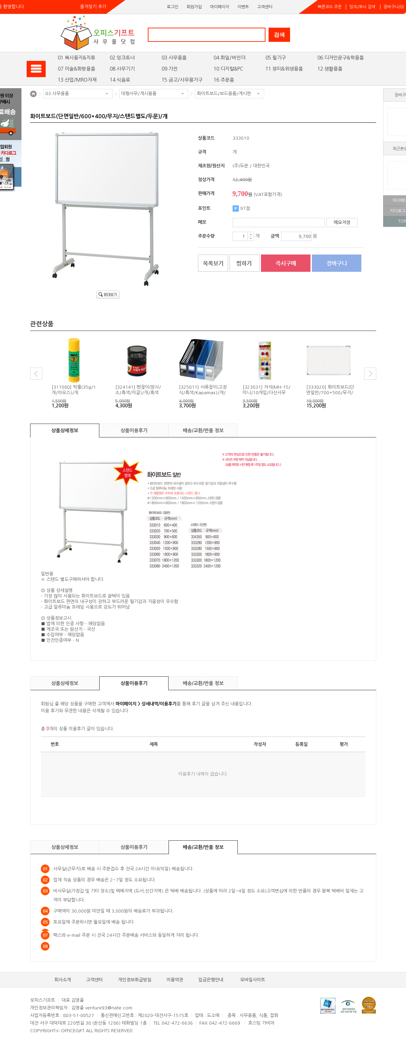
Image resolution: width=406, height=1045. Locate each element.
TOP (402, 221)
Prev (36, 374)
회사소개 (62, 980)
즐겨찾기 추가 (93, 6)
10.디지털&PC (228, 68)
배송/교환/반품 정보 (203, 430)
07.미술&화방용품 (76, 68)
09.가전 (170, 68)
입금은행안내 (210, 980)
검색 (279, 35)
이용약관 (174, 980)
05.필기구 (275, 57)
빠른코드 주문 (330, 7)
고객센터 (264, 7)
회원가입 (194, 7)
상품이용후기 (133, 430)
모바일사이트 (252, 980)
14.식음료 (120, 79)
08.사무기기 (122, 68)
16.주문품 (224, 79)
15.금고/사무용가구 (182, 79)
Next (370, 374)
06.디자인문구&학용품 (340, 57)
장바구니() (394, 7)
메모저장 (342, 222)
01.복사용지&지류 (76, 57)
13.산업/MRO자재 (77, 79)
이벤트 (243, 7)
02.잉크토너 (122, 57)
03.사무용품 (174, 57)
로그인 (172, 7)
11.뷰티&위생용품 (284, 68)
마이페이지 (219, 7)
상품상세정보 (64, 430)
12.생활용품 (329, 68)
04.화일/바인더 (229, 57)
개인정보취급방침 (134, 980)
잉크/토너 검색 (362, 7)
